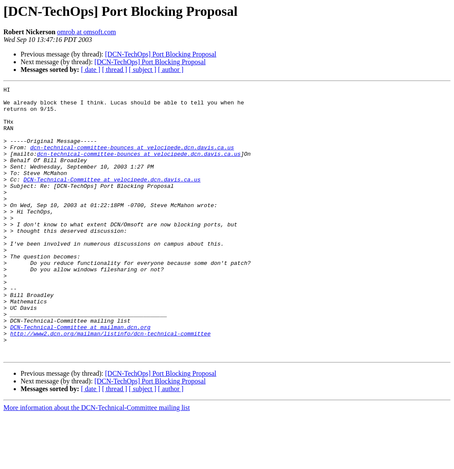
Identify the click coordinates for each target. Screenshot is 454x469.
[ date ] (90, 69)
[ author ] (171, 69)
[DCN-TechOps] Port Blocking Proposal (160, 54)
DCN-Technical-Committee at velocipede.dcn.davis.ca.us (112, 198)
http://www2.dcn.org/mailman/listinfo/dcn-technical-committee (110, 383)
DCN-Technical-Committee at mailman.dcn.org (80, 376)
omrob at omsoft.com (86, 32)
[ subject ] (142, 69)
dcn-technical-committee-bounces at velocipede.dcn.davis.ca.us (132, 160)
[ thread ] (114, 69)
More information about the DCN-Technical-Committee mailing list (96, 461)
